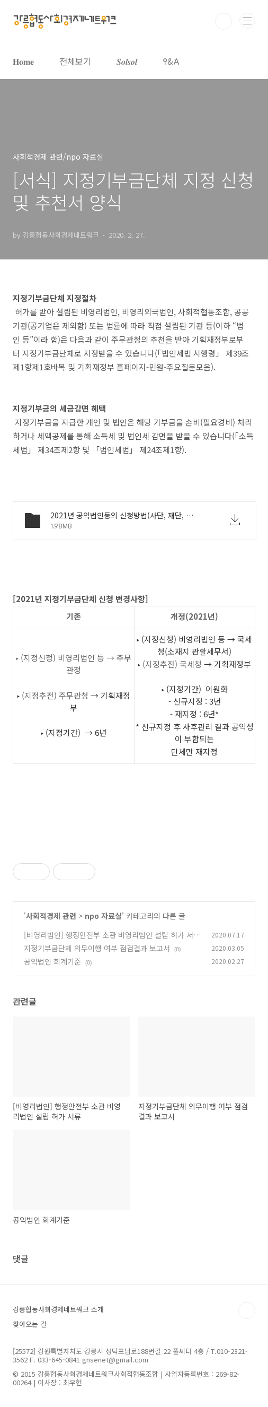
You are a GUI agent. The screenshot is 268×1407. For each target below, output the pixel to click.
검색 (223, 21)
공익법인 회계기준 (52, 961)
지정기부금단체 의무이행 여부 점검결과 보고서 (97, 948)
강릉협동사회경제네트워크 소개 (58, 1309)
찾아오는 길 (30, 1324)
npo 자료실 (103, 915)
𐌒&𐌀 (171, 61)
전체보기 (75, 61)
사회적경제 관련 (51, 915)
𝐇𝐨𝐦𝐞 (23, 61)
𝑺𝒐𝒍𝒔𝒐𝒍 (127, 61)
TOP (246, 1310)
